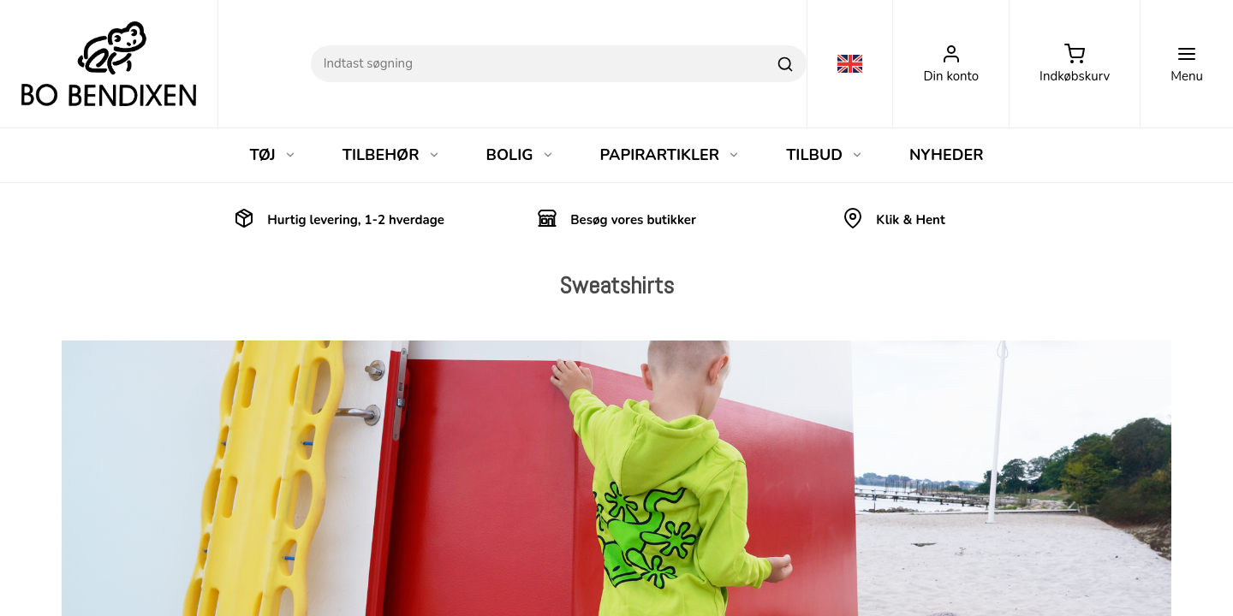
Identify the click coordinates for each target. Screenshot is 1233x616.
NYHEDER (946, 155)
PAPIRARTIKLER (670, 155)
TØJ (272, 155)
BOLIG (520, 155)
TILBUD (824, 155)
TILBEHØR (391, 155)
